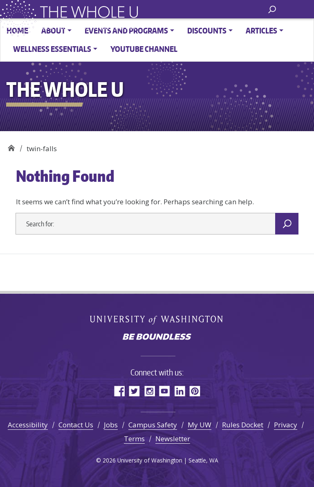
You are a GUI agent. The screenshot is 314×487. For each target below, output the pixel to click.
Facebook (119, 390)
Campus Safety (152, 424)
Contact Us (75, 424)
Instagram (149, 390)
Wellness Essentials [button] (52, 49)
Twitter (134, 390)
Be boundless (157, 337)
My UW (199, 424)
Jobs (111, 424)
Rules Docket (242, 424)
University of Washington (157, 319)
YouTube (164, 390)
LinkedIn (179, 390)
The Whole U (11, 145)
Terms (134, 438)
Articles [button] (261, 30)
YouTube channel (143, 49)
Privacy (285, 424)
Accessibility (28, 424)
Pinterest (194, 390)
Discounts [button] (207, 30)
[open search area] (272, 9)
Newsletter (172, 438)
